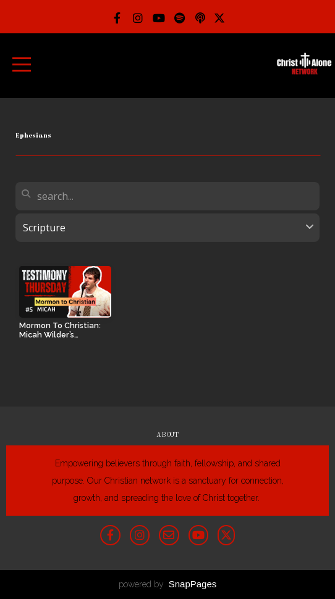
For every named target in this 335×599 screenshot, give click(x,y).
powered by (168, 584)
